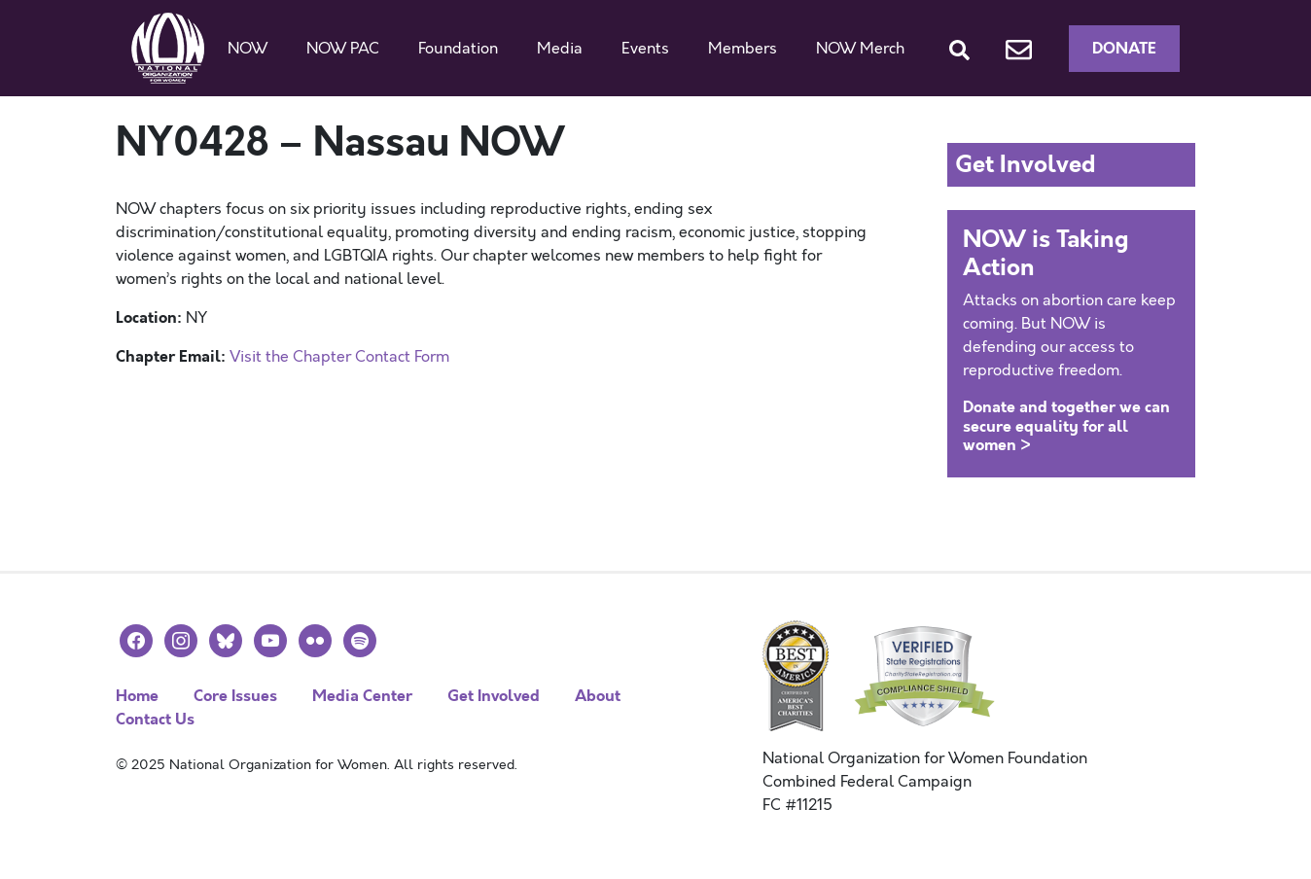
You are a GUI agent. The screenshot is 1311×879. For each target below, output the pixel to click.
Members (742, 48)
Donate (1124, 48)
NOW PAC (342, 48)
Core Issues (235, 696)
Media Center (362, 696)
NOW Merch (860, 48)
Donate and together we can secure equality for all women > (1066, 425)
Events (645, 48)
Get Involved (493, 696)
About (597, 696)
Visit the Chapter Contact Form (339, 357)
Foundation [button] (458, 48)
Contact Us (155, 719)
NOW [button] (247, 48)
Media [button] (560, 48)
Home (137, 696)
